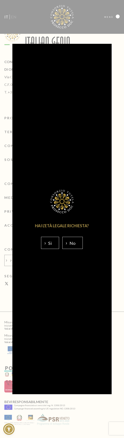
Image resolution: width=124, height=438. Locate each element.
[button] (8, 429)
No (72, 243)
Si (50, 243)
